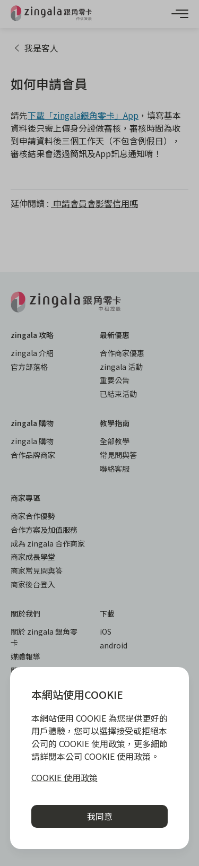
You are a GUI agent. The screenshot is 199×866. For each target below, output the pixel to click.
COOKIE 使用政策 (64, 777)
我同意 (100, 816)
